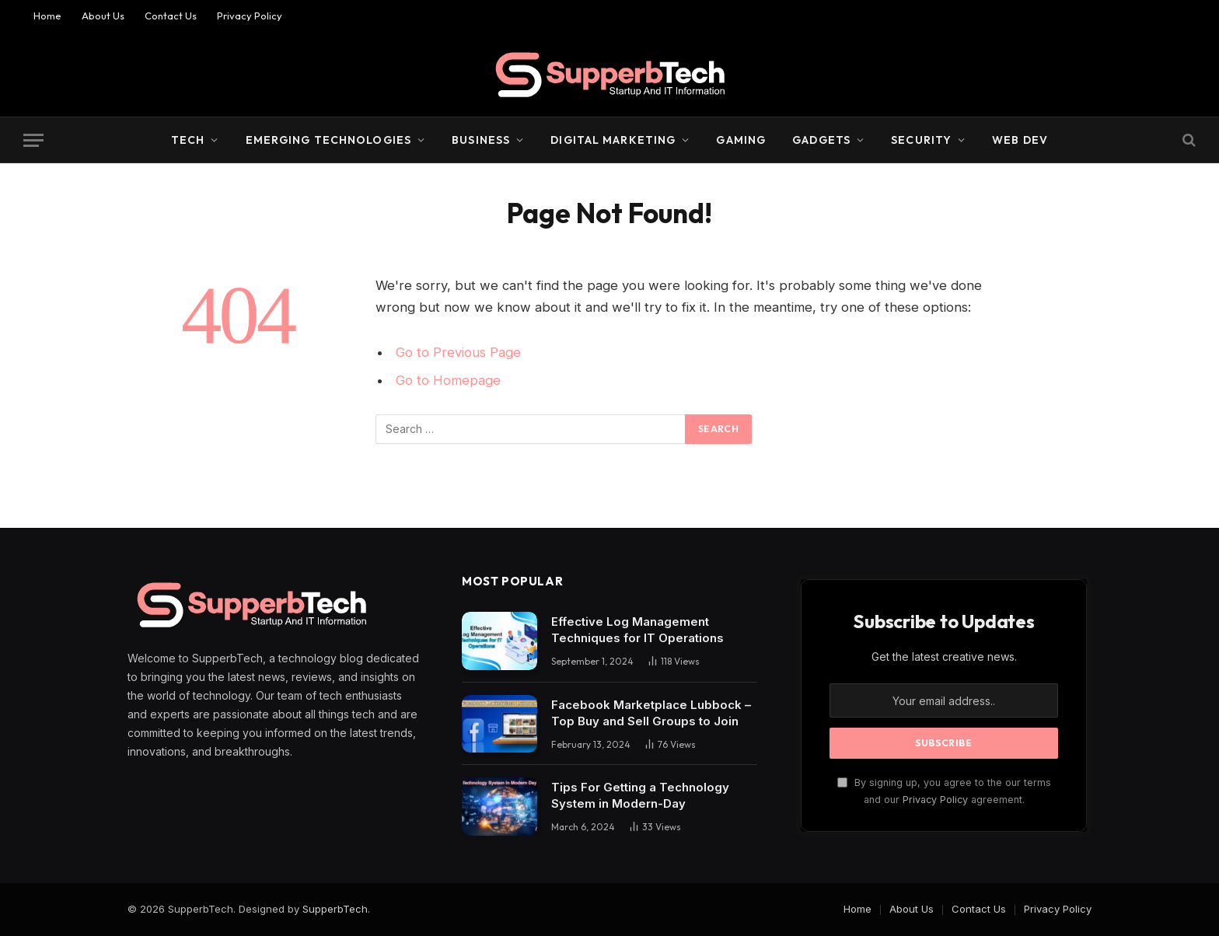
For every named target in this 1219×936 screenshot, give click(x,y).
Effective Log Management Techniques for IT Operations (637, 629)
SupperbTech (335, 909)
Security (921, 140)
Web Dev (1020, 140)
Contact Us (171, 15)
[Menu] (33, 140)
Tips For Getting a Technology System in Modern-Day (640, 795)
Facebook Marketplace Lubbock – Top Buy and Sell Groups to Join (651, 712)
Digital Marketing (613, 140)
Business (481, 140)
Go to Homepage (448, 380)
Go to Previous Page (458, 352)
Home (47, 15)
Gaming (741, 140)
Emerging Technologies (329, 140)
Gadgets (821, 140)
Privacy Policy (249, 15)
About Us (103, 15)
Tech (187, 140)
